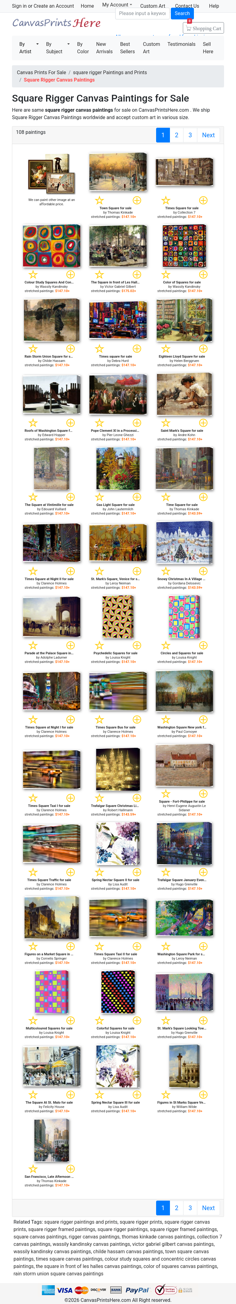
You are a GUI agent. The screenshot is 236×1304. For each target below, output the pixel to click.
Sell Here (208, 47)
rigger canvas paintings (94, 1237)
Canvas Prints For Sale (56, 25)
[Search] (142, 13)
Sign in (19, 6)
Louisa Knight (120, 658)
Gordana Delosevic (186, 583)
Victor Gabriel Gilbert (120, 287)
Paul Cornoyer (186, 732)
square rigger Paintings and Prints (110, 72)
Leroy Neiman (120, 583)
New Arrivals (104, 47)
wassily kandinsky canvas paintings (91, 1244)
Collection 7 (186, 213)
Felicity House (54, 1107)
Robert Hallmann (120, 810)
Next (208, 135)
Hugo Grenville (186, 884)
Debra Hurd (120, 361)
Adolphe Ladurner (54, 658)
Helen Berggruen (186, 361)
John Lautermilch (120, 509)
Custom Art (151, 47)
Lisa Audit (120, 884)
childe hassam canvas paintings (128, 1251)
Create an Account (53, 6)
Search (182, 13)
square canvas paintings (40, 1237)
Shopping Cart (204, 26)
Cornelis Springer (54, 959)
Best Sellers (127, 47)
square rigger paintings (122, 1229)
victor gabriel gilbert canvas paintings (173, 1244)
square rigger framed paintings (61, 1229)
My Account (117, 5)
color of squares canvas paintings (180, 1266)
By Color (83, 47)
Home (87, 6)
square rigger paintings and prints (81, 1222)
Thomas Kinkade (120, 213)
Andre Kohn (186, 435)
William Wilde (186, 1107)
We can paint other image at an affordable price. (51, 202)
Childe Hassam (53, 361)
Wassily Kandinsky (54, 287)
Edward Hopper (53, 435)
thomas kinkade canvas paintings (158, 1237)
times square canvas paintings (69, 1259)
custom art (143, 117)
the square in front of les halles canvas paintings (88, 1266)
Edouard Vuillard (53, 509)
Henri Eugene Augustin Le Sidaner (186, 808)
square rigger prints (141, 1222)
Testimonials (181, 44)
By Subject (54, 47)
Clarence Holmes (54, 583)
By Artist (25, 47)
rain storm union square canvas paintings (59, 1274)
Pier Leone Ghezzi (120, 435)
